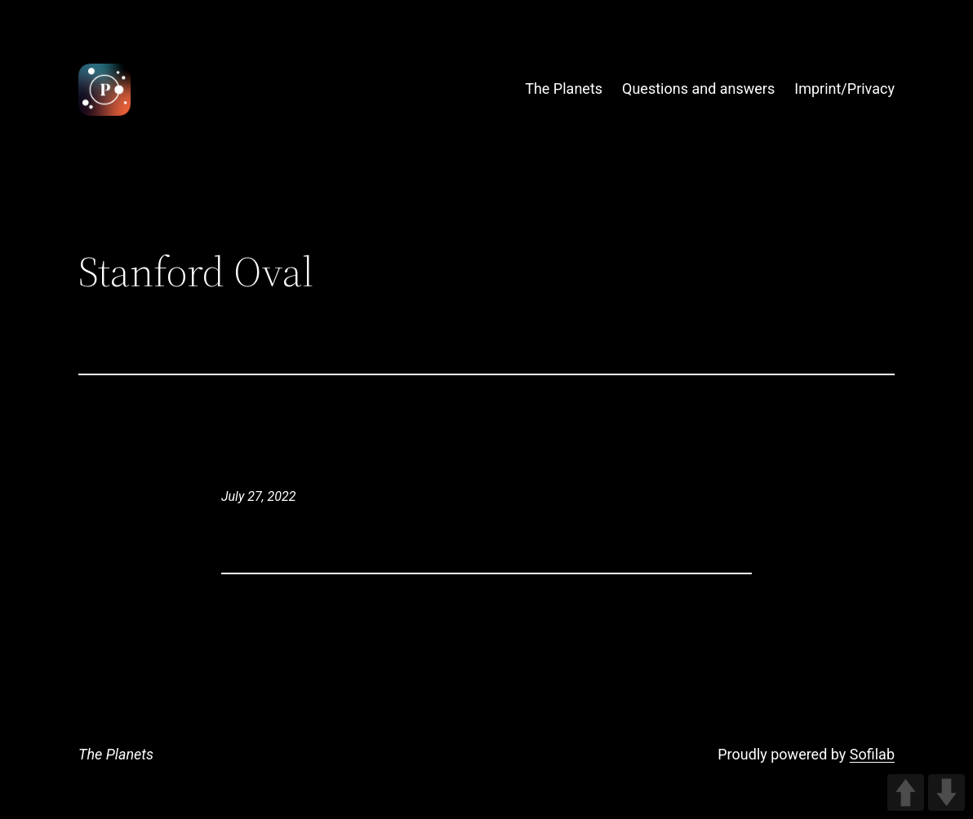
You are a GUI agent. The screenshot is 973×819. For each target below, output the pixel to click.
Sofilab (872, 754)
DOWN (946, 792)
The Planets (115, 754)
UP (905, 792)
